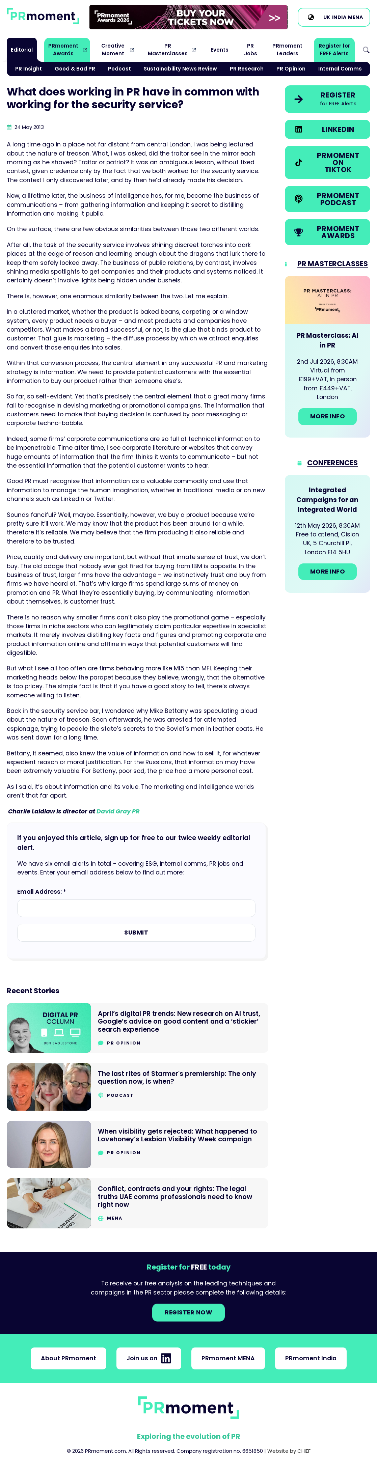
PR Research (247, 68)
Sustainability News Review (180, 68)
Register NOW (188, 1312)
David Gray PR (118, 811)
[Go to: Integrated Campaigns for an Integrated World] (327, 534)
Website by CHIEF (289, 1450)
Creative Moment (113, 49)
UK (326, 17)
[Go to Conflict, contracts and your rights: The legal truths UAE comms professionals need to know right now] (137, 1203)
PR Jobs (250, 49)
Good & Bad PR (75, 68)
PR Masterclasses (168, 49)
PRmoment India (310, 1358)
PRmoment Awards (63, 49)
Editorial (22, 49)
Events (219, 49)
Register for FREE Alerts (334, 49)
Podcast (119, 68)
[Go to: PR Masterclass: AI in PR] (327, 356)
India (339, 17)
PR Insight (28, 68)
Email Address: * (41, 892)
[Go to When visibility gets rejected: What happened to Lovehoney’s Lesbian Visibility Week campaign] (137, 1144)
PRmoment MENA (228, 1358)
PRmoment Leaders (287, 49)
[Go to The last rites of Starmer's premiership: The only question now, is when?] (137, 1087)
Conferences (332, 463)
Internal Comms (340, 68)
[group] (188, 17)
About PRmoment (68, 1358)
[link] (188, 17)
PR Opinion (290, 68)
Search (366, 50)
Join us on (149, 1358)
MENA (355, 17)
